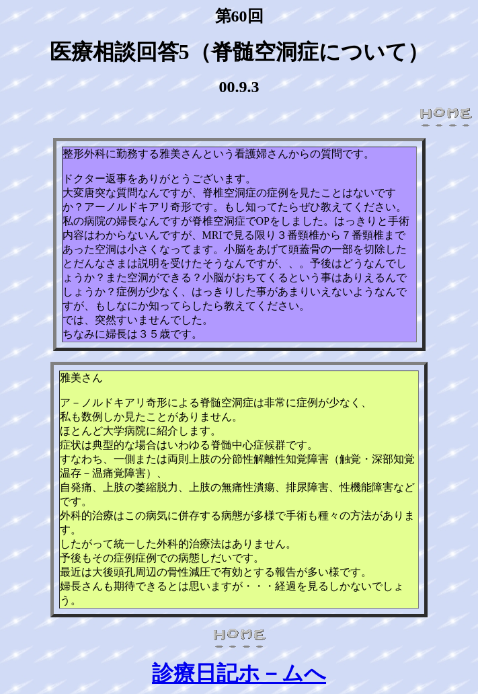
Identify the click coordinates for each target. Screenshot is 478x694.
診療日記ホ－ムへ (239, 673)
